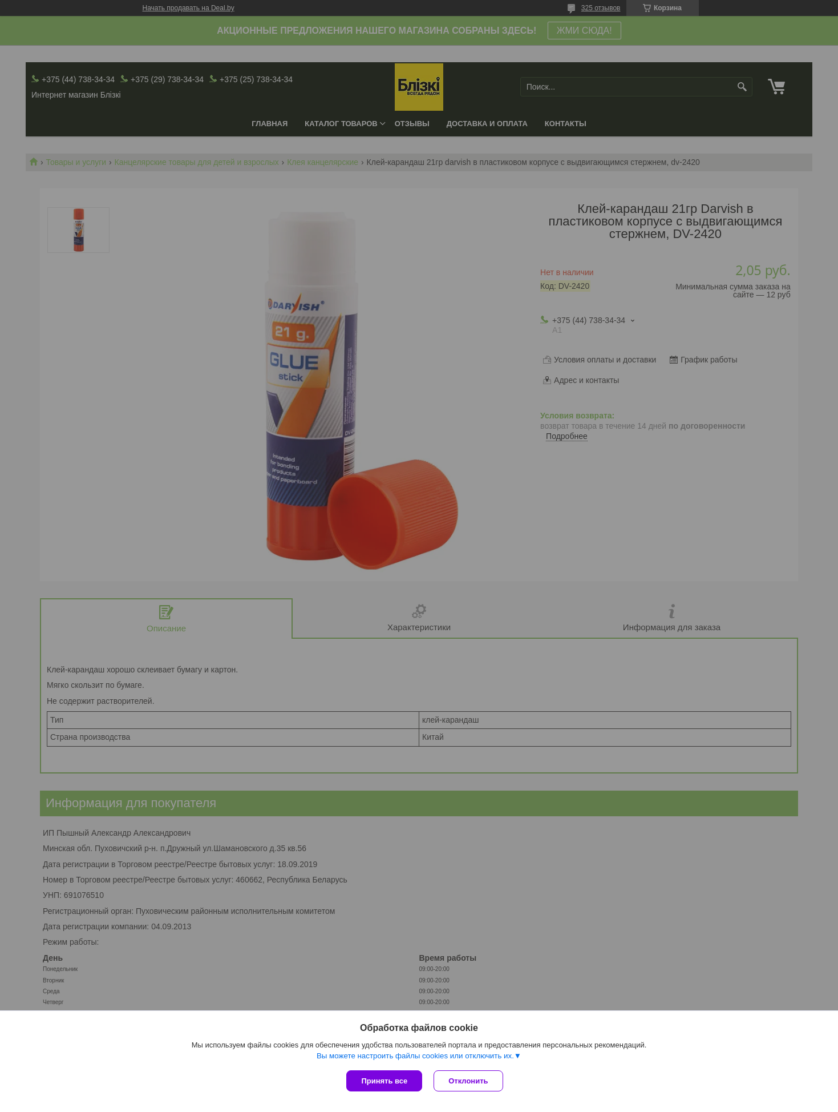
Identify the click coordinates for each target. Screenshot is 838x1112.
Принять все (384, 1081)
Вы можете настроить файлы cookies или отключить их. (415, 1055)
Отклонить (468, 1081)
